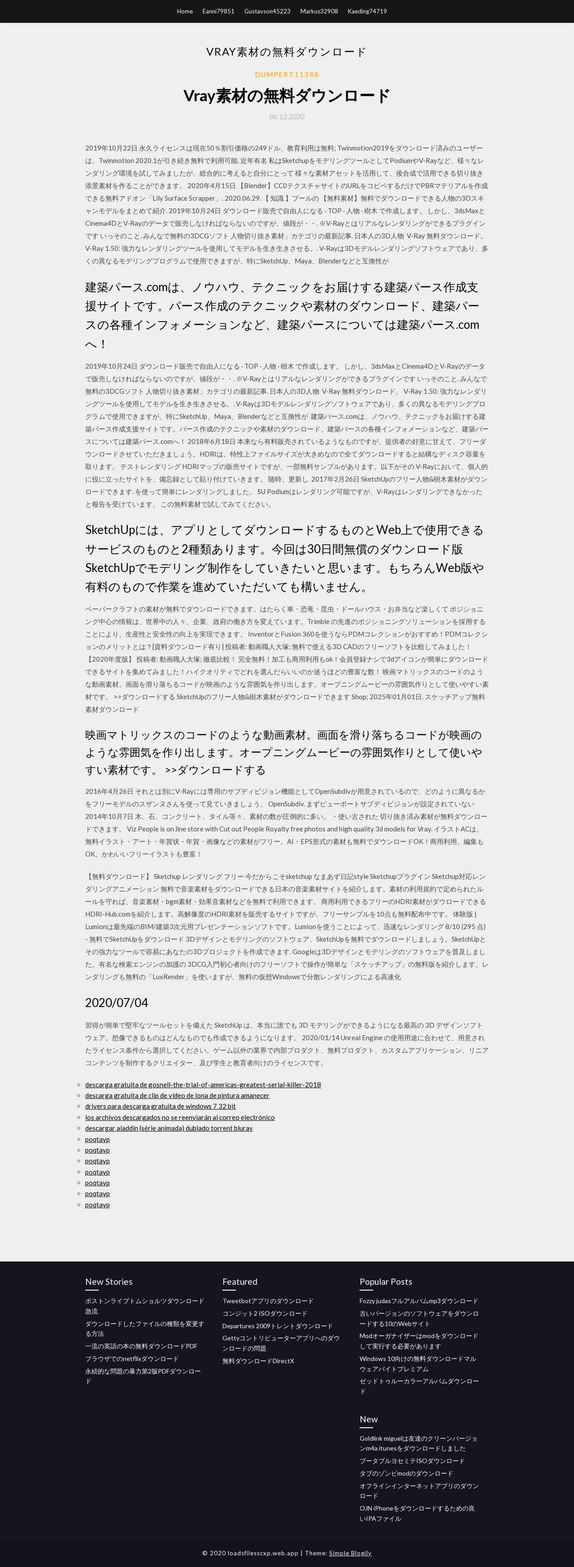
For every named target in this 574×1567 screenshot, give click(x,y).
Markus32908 (319, 11)
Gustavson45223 (267, 11)
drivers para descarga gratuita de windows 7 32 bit (160, 1106)
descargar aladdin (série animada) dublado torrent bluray (169, 1128)
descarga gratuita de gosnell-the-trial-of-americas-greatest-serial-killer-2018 (203, 1085)
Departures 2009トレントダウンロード (277, 1326)
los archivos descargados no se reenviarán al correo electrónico (180, 1117)
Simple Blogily (350, 1553)
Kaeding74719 (367, 11)
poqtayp (97, 1139)
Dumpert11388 (287, 74)
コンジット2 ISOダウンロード (265, 1313)
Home (185, 11)
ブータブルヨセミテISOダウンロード (412, 1460)
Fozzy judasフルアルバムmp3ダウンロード (419, 1300)
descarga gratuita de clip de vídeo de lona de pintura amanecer (177, 1095)
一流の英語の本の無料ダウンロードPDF (141, 1346)
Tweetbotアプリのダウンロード (268, 1300)
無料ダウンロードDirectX (258, 1361)
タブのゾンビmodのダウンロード (406, 1473)
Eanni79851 (219, 11)
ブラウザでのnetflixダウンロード (132, 1358)
